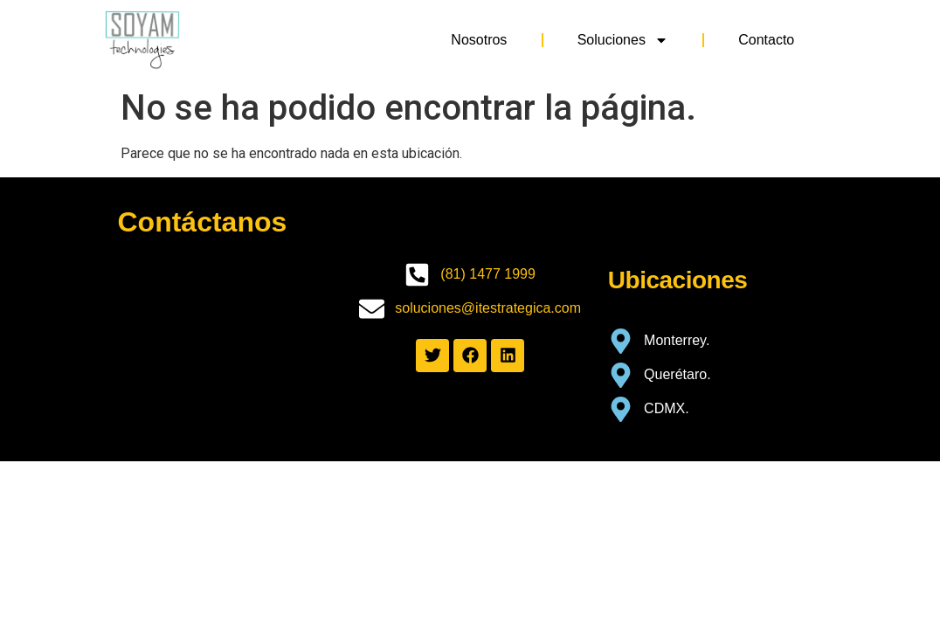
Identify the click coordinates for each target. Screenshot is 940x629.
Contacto (766, 39)
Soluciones (622, 40)
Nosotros (479, 39)
